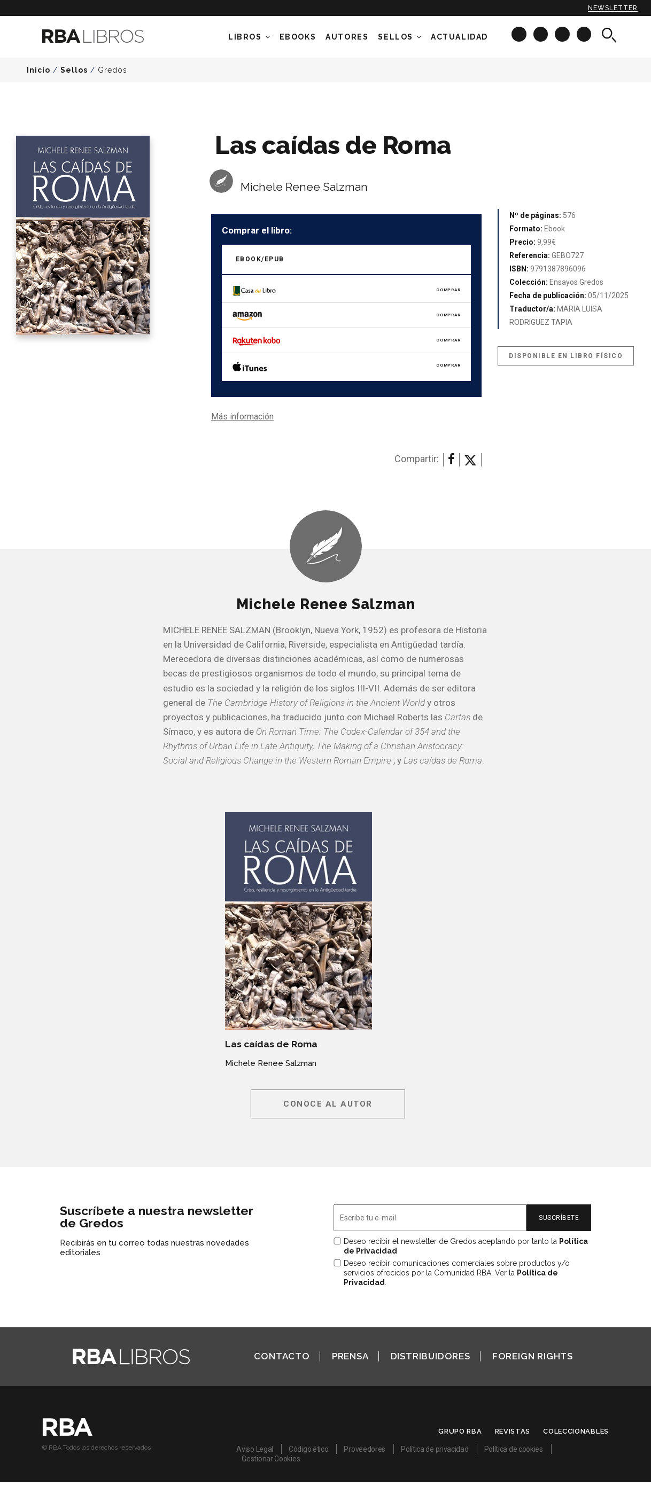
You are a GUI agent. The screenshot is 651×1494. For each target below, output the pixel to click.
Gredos (112, 70)
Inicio (38, 70)
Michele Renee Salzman (304, 186)
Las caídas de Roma (271, 1044)
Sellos (395, 37)
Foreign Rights (532, 1356)
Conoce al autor (328, 1104)
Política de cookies (513, 1449)
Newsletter (613, 8)
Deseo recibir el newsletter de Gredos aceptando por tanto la (466, 1246)
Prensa (350, 1356)
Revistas (513, 1431)
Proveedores (364, 1449)
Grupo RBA (460, 1431)
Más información (242, 416)
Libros (245, 37)
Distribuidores (430, 1356)
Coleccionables (576, 1431)
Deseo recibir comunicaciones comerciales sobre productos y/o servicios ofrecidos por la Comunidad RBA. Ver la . (457, 1273)
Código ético (308, 1449)
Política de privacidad (434, 1449)
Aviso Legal (254, 1449)
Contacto (281, 1356)
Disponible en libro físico (566, 356)
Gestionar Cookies (271, 1458)
